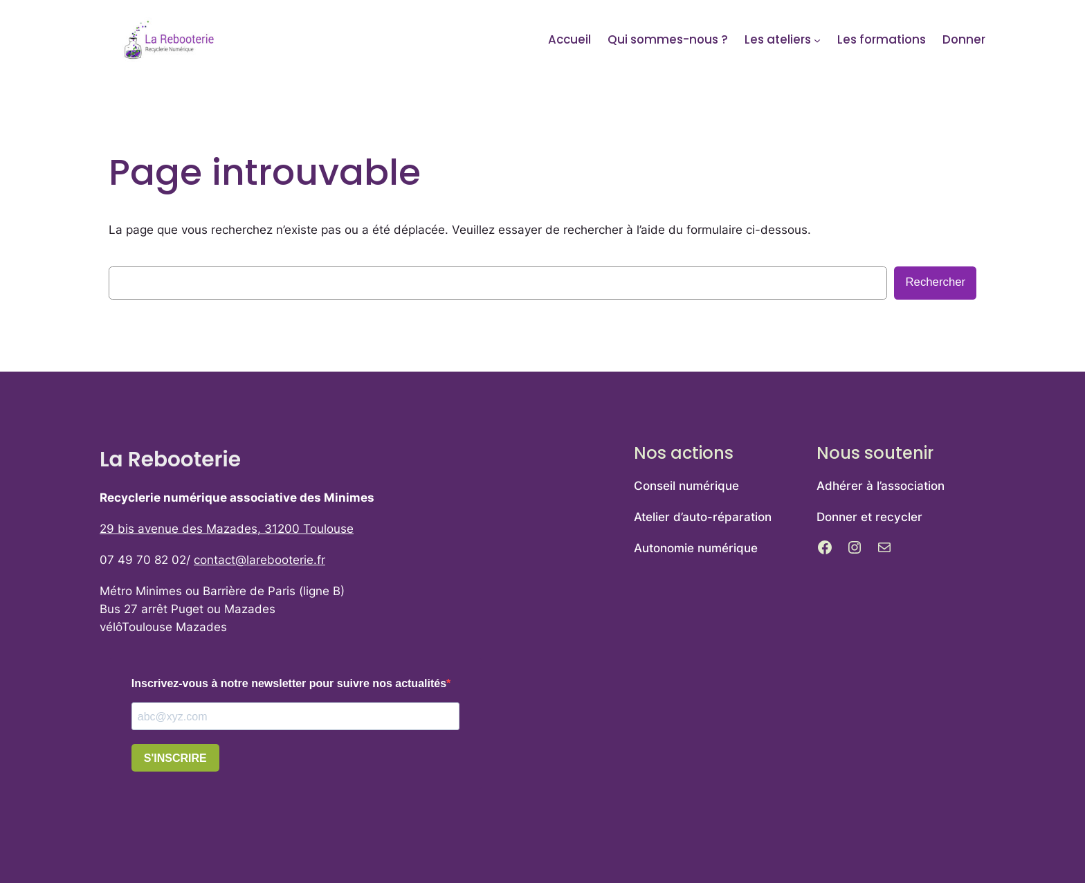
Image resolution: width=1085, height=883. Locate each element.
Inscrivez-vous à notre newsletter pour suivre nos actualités (288, 683)
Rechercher (935, 282)
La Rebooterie (170, 459)
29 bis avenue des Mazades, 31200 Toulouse (227, 529)
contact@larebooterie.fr (259, 560)
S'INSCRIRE (175, 758)
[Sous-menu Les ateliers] (817, 39)
